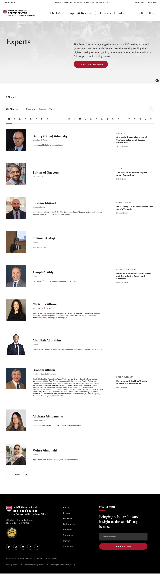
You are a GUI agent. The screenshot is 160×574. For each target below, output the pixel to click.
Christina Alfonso (47, 304)
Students (67, 530)
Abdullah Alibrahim (48, 340)
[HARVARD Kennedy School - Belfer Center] (19, 13)
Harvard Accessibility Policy (32, 565)
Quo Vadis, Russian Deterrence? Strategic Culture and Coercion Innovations (131, 140)
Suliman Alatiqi (45, 238)
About (66, 507)
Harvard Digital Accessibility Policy (61, 565)
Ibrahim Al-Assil (46, 203)
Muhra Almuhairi (46, 450)
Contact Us (68, 547)
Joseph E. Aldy (44, 272)
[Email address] (123, 536)
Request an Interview (91, 64)
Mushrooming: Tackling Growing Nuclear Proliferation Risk (131, 382)
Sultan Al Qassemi (47, 172)
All (9, 119)
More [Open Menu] (152, 13)
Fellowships (69, 524)
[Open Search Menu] (139, 13)
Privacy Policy (12, 565)
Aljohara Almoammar (50, 416)
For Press (68, 518)
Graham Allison (45, 370)
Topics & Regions (80, 13)
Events (66, 513)
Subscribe (68, 535)
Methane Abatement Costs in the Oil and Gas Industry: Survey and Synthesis (133, 276)
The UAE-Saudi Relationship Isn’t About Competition (132, 173)
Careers (67, 541)
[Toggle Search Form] (151, 109)
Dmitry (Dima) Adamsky (52, 136)
